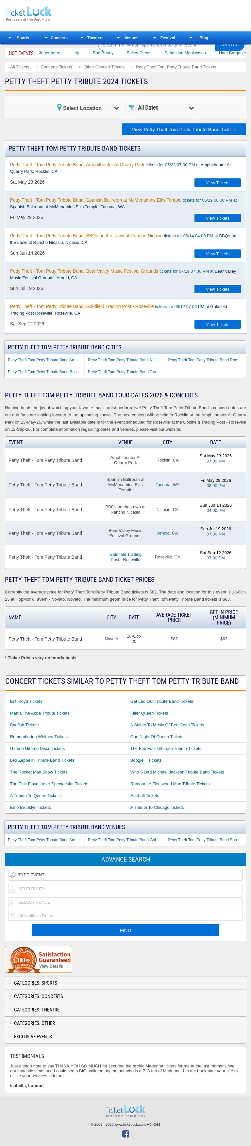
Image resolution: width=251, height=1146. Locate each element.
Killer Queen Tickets (149, 713)
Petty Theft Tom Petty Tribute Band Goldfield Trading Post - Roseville (126, 840)
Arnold (163, 533)
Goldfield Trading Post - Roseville (125, 557)
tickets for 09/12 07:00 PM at (118, 310)
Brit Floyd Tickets (26, 701)
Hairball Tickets (144, 795)
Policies (153, 1124)
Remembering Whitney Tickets (39, 736)
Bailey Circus (155, 52)
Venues (131, 38)
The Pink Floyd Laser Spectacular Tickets (49, 783)
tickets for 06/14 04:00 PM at (123, 239)
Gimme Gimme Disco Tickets (37, 748)
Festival (167, 38)
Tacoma (163, 484)
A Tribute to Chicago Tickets (157, 807)
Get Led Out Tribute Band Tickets (161, 701)
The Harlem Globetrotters (54, 52)
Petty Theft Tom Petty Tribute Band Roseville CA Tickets (46, 372)
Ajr (93, 52)
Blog (203, 38)
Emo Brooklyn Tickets (30, 807)
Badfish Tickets (24, 724)
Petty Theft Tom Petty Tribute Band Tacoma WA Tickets (126, 372)
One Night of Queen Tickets (157, 736)
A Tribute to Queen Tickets (35, 795)
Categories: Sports (35, 983)
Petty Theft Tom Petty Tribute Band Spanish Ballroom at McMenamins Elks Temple (206, 840)
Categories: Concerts (38, 996)
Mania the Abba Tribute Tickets (40, 713)
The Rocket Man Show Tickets (39, 772)
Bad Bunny (119, 52)
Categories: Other (34, 1023)
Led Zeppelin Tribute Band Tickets (42, 760)
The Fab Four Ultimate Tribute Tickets (165, 748)
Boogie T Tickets (146, 760)
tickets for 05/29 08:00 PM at (123, 203)
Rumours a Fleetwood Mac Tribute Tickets (170, 783)
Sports (23, 38)
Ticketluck (47, 14)
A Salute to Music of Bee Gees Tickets (167, 724)
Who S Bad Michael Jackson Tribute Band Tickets (177, 772)
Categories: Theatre (36, 1010)
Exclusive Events (33, 1037)
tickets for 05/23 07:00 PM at (120, 168)
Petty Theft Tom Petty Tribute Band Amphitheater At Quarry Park (46, 840)
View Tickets (217, 182)
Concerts (59, 38)
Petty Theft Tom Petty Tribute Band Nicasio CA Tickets (126, 360)
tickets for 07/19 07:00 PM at (123, 274)
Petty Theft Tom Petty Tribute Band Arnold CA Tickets (46, 360)
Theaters (95, 38)
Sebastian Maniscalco (201, 52)
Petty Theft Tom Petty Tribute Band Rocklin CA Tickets (206, 360)
